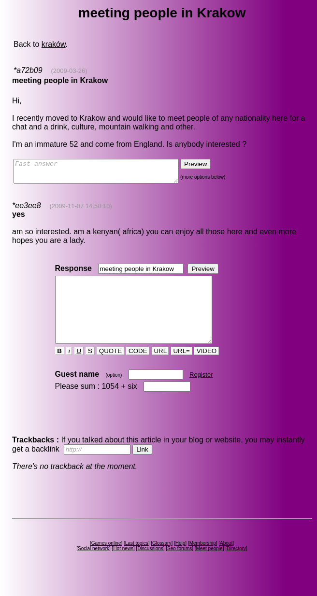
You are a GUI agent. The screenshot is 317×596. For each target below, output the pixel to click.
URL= (182, 368)
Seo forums (179, 565)
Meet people (209, 565)
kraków (54, 44)
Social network (93, 565)
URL (160, 368)
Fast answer (106, 173)
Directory (236, 565)
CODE (138, 368)
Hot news (123, 565)
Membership (202, 560)
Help (180, 560)
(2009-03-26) (69, 70)
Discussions (150, 565)
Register (201, 392)
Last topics (136, 560)
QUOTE (110, 368)
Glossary (161, 560)
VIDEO (206, 368)
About (226, 560)
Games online (106, 560)
